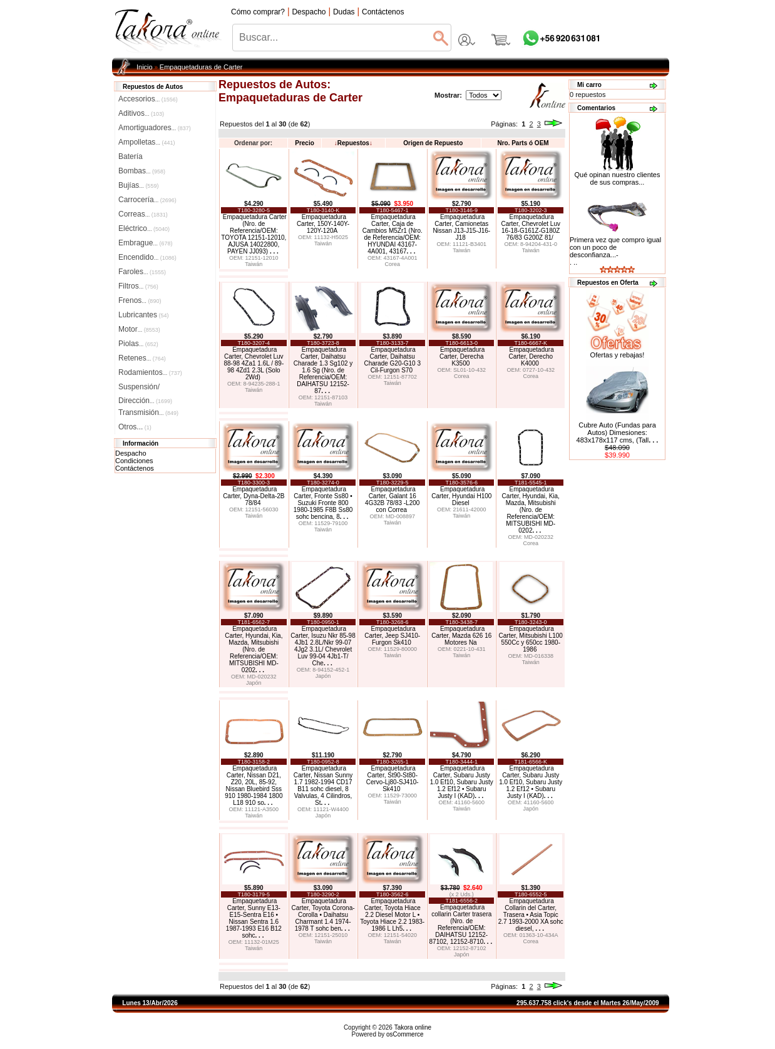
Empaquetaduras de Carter (201, 67)
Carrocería (147, 199)
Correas (143, 214)
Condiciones (134, 460)
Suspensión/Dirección (145, 388)
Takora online (412, 1027)
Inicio (144, 67)
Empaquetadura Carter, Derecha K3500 (462, 356)
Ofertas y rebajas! (617, 355)
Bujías (138, 185)
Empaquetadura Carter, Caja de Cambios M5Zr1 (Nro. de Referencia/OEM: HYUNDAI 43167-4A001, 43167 (392, 234)
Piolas (138, 343)
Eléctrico (144, 228)
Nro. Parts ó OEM (522, 143)
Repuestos (353, 143)
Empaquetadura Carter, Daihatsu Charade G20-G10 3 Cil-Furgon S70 (392, 360)
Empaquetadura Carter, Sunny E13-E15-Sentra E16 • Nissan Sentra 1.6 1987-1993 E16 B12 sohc (254, 918)
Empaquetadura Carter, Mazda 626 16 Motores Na (461, 635)
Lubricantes (143, 314)
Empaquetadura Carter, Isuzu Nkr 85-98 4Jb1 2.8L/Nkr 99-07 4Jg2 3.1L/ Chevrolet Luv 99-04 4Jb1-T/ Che (322, 646)
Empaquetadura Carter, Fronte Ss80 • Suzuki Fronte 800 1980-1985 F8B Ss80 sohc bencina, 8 (323, 503)
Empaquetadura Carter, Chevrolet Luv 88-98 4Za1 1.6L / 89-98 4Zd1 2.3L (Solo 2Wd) (253, 363)
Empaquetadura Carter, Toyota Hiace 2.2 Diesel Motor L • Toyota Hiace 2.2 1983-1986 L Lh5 (392, 915)
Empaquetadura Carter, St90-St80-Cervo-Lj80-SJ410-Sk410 (392, 778)
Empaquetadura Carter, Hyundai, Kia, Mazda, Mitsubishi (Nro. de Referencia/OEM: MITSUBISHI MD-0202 (531, 510)
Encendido (147, 257)
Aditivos (141, 113)
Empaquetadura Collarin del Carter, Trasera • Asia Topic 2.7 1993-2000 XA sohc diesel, (530, 915)
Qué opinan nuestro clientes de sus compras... (617, 175)
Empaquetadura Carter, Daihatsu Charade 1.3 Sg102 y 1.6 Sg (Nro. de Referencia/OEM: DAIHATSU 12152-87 (323, 370)
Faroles (142, 271)
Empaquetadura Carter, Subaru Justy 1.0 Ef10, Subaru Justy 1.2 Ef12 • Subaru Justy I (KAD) (461, 782)
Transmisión (148, 412)
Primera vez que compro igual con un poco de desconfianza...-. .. (615, 251)
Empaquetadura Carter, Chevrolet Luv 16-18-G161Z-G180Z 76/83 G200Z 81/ (530, 227)
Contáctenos (134, 468)
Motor (139, 329)
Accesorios (148, 99)
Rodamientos (150, 372)
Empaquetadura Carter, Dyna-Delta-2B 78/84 (253, 496)
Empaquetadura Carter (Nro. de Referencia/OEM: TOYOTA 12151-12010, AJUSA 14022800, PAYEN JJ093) (253, 234)
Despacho (130, 453)
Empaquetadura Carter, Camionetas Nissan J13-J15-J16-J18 (461, 227)
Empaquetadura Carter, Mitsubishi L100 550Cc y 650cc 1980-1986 (531, 639)
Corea (392, 264)
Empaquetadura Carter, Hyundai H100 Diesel (461, 496)
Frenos (139, 300)
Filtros (138, 286)
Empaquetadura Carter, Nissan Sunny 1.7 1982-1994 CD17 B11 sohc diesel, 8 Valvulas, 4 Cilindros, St (323, 785)
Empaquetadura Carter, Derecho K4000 (530, 356)
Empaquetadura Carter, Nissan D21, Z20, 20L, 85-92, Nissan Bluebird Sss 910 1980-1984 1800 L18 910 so (253, 785)
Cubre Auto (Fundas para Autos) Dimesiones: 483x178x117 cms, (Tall (618, 432)
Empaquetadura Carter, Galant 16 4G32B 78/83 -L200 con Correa (392, 499)
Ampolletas (146, 142)
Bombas (141, 170)
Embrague (145, 242)
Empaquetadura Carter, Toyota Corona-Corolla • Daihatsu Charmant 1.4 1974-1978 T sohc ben (323, 915)
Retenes (142, 358)
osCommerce (404, 1034)
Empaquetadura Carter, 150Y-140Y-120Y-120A (323, 223)
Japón (254, 683)
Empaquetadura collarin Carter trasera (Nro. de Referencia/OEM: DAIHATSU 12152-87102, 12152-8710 (461, 924)
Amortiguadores (154, 127)
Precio (304, 143)
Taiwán (253, 264)
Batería (130, 156)
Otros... (134, 426)
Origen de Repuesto (433, 143)
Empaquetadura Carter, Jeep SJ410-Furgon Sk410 (392, 635)
